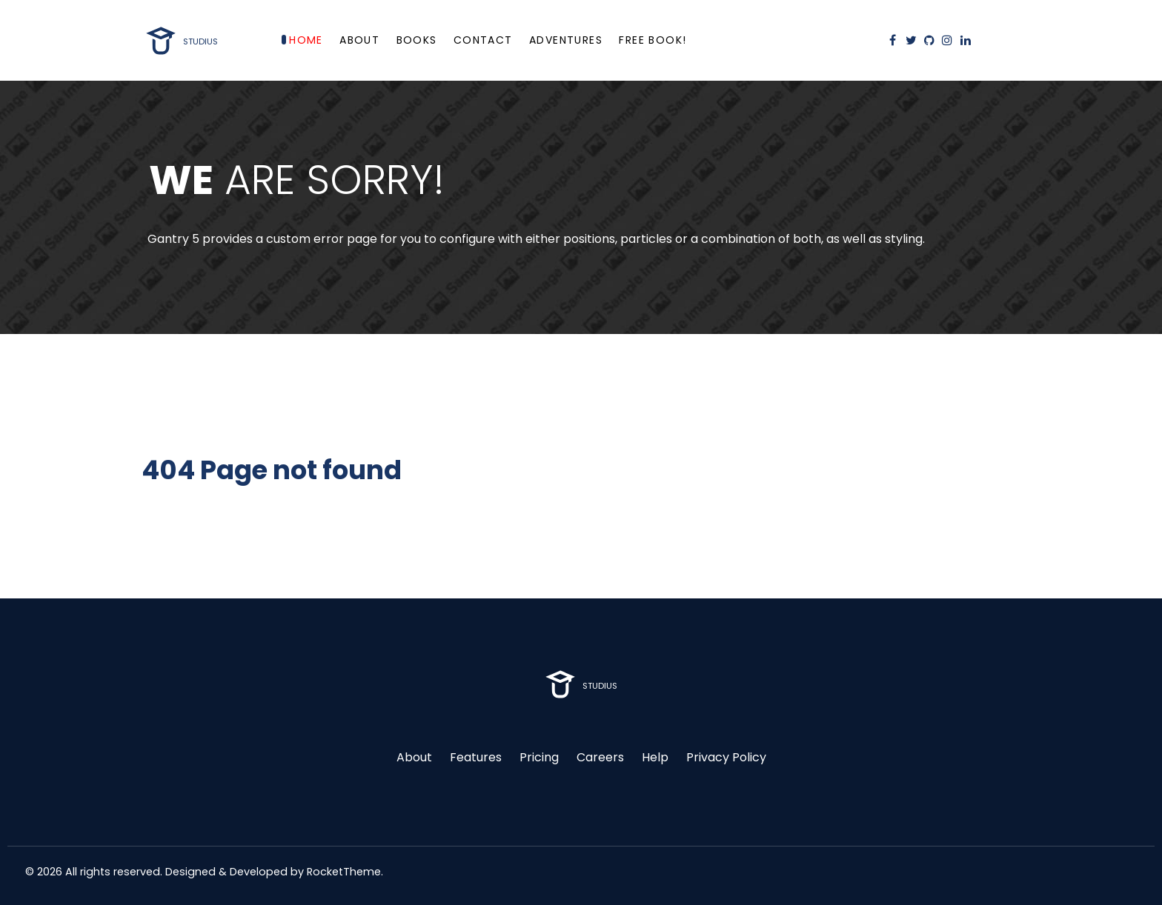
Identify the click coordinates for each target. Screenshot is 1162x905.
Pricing (539, 757)
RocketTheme (344, 871)
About (414, 757)
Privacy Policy (726, 757)
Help (655, 757)
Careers (600, 757)
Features (476, 757)
